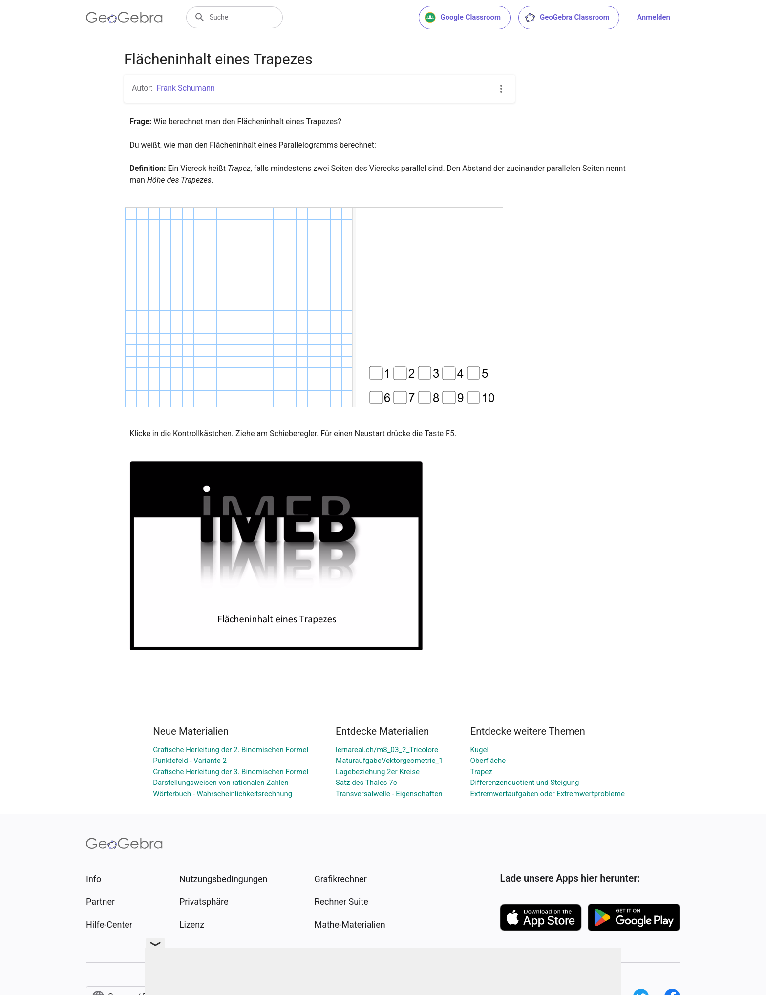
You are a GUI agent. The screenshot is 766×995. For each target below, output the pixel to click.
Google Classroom (463, 17)
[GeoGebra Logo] (124, 17)
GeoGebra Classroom (567, 17)
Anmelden (653, 17)
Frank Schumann (186, 88)
